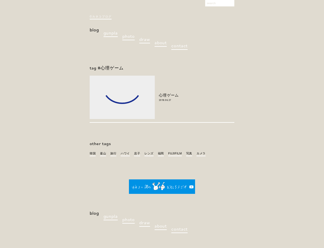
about (161, 42)
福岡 (161, 153)
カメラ (201, 153)
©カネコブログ (101, 16)
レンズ (149, 153)
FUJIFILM (175, 153)
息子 (137, 153)
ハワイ (125, 153)
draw (144, 39)
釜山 (103, 153)
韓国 (93, 153)
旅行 (113, 153)
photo (128, 36)
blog (94, 30)
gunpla (111, 33)
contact (179, 46)
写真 (189, 153)
